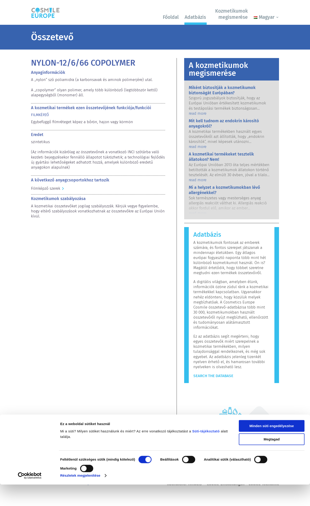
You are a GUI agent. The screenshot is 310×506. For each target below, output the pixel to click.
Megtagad (272, 461)
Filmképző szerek (45, 188)
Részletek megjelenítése (80, 497)
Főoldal (171, 17)
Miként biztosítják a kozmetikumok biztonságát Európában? (222, 90)
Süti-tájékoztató (206, 453)
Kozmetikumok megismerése (231, 14)
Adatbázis (195, 17)
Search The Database (213, 375)
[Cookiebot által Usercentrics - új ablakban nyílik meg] (30, 497)
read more (197, 113)
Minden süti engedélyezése (271, 447)
